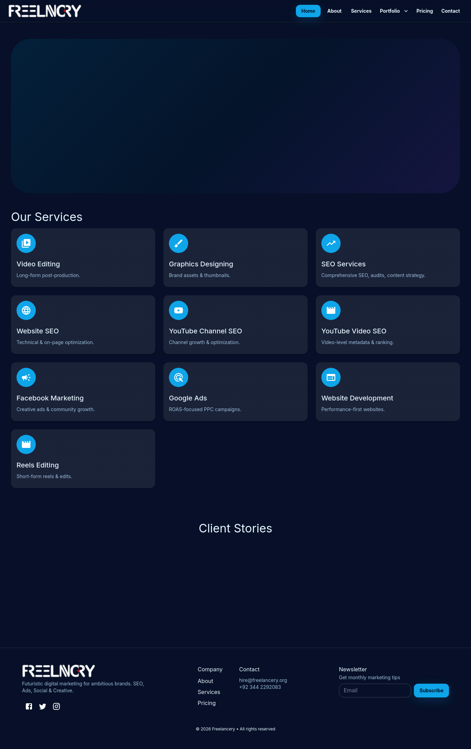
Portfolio (394, 11)
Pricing (425, 11)
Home (308, 11)
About (334, 11)
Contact (451, 11)
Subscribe (431, 690)
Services (361, 11)
